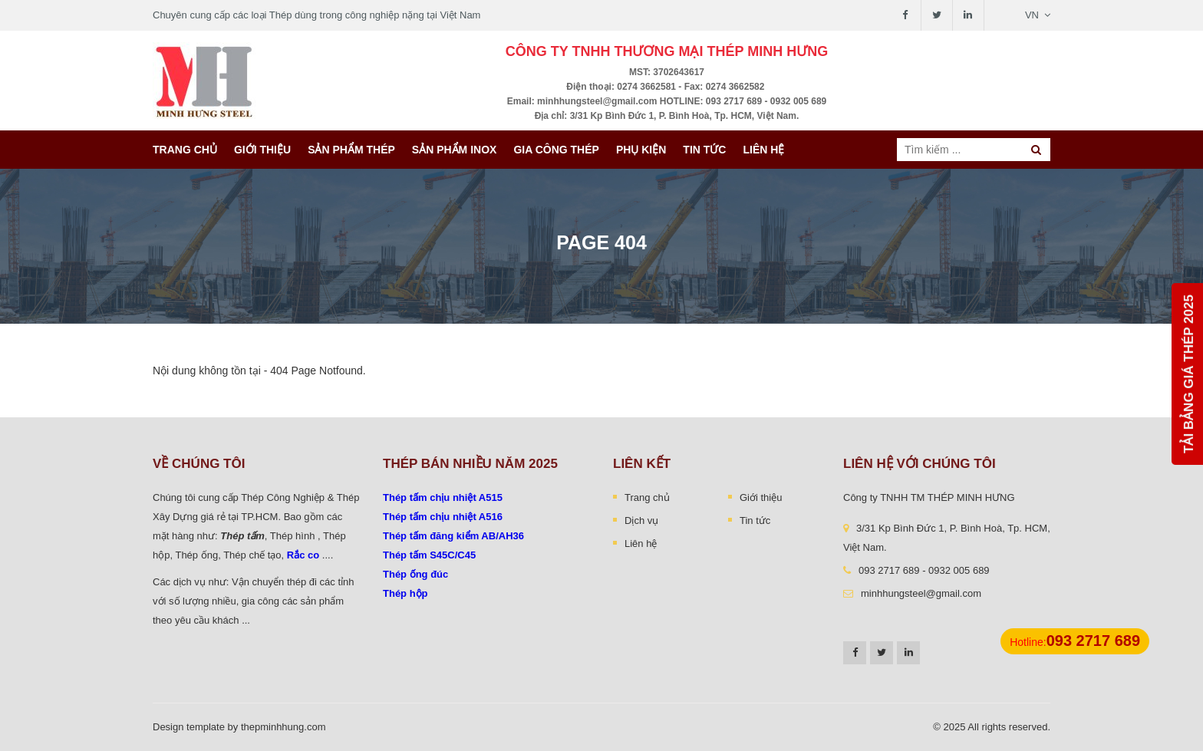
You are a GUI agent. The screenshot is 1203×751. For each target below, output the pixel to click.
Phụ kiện (641, 149)
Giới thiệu (262, 149)
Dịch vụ (641, 520)
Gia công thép (556, 149)
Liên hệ (763, 149)
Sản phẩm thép (351, 149)
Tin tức (704, 149)
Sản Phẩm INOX (454, 149)
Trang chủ (185, 149)
